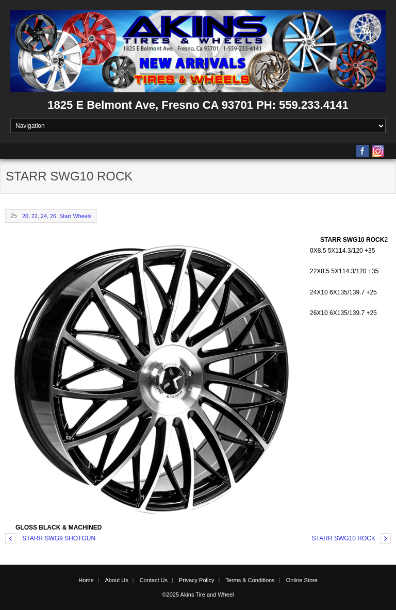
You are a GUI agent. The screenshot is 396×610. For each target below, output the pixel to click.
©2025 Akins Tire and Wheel (198, 594)
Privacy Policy (196, 580)
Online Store (302, 580)
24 (44, 216)
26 (53, 216)
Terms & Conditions (249, 580)
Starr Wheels (75, 216)
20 (25, 216)
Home (85, 580)
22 (34, 216)
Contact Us (154, 580)
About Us (116, 580)
